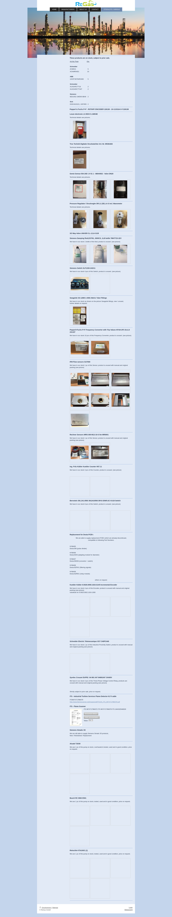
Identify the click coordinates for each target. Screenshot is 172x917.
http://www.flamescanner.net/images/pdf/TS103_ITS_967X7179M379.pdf (95, 702)
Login (131, 907)
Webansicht (128, 910)
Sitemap (55, 908)
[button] (91, 713)
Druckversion (45, 908)
